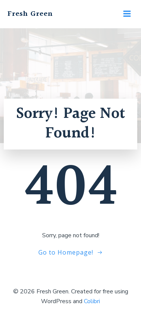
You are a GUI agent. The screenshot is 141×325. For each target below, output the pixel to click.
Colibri (92, 301)
